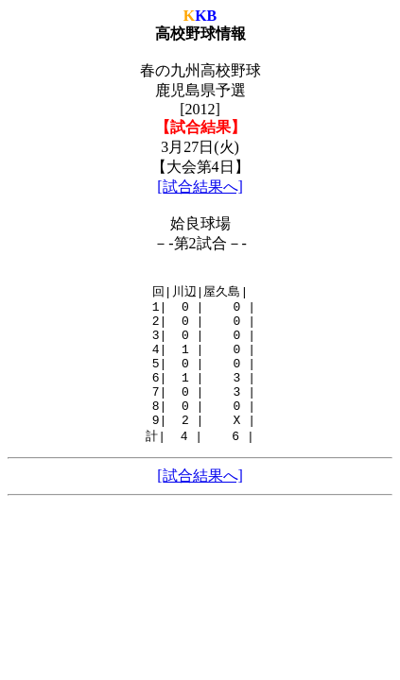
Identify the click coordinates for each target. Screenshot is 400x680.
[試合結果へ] (200, 186)
